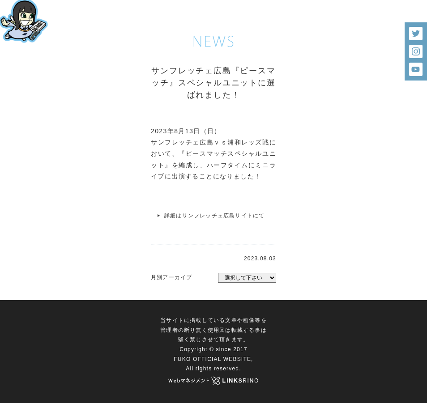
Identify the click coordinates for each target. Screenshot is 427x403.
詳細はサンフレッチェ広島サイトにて (214, 215)
